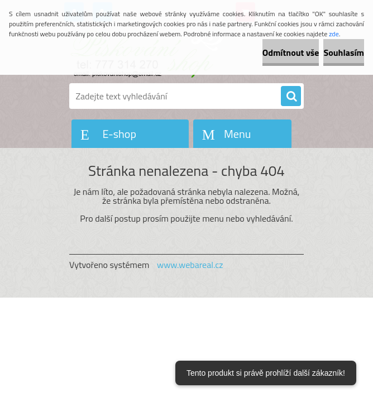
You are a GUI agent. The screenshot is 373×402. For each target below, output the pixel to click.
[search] (291, 96)
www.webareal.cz (190, 264)
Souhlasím (343, 52)
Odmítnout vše (290, 52)
